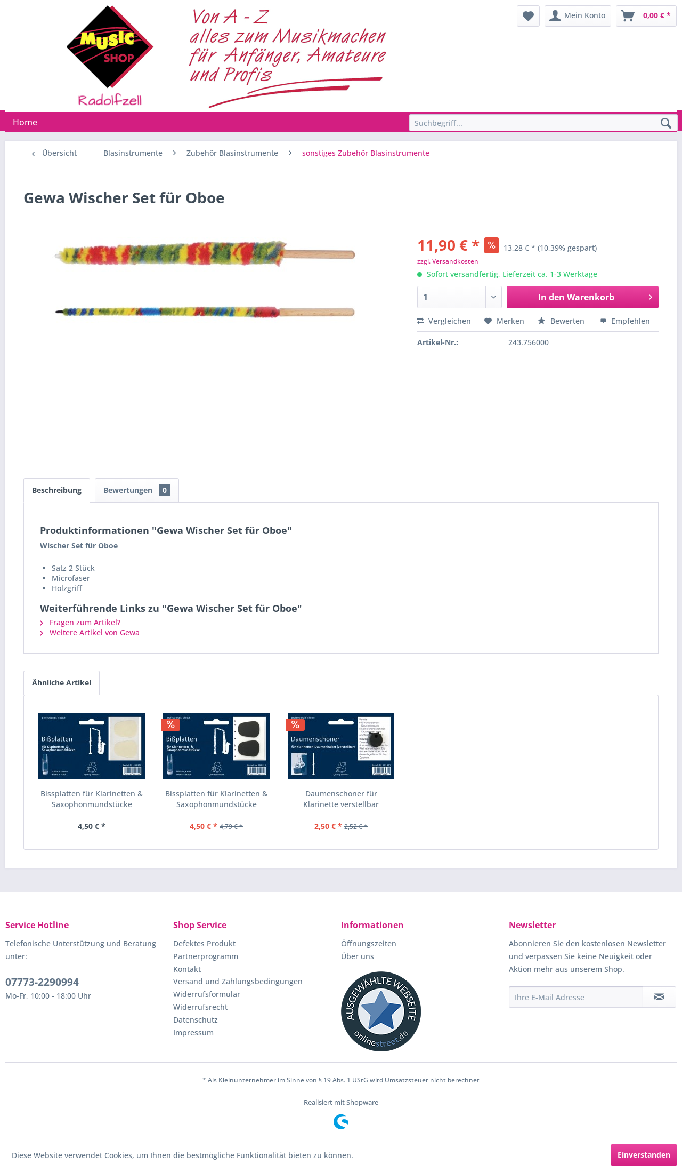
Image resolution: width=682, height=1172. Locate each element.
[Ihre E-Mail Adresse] (576, 997)
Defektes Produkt (204, 943)
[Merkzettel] (528, 16)
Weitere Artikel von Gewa (90, 632)
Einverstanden (644, 1155)
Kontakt (187, 969)
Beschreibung (57, 490)
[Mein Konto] (578, 16)
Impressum (193, 1032)
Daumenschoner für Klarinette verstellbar (341, 798)
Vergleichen (444, 321)
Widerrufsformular (206, 994)
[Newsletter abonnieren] (659, 997)
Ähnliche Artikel (61, 682)
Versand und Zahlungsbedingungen (238, 981)
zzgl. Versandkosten (447, 261)
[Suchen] (666, 123)
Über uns (357, 956)
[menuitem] (528, 16)
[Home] (25, 122)
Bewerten (562, 321)
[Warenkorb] (646, 16)
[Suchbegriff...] (543, 122)
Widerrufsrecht (200, 1007)
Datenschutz (195, 1020)
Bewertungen (136, 490)
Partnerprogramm (205, 956)
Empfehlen (625, 321)
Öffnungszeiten (368, 943)
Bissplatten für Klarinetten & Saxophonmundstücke (91, 798)
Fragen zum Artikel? (80, 622)
